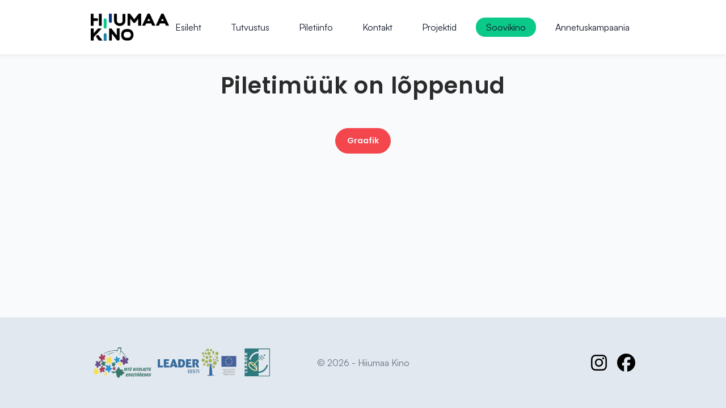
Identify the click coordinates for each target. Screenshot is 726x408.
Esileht (188, 27)
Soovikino (506, 27)
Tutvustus (250, 27)
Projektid (439, 27)
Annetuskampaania (592, 27)
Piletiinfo (316, 27)
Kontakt (377, 27)
